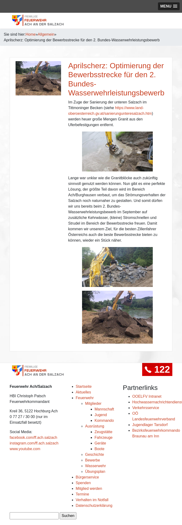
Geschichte (94, 454)
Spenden (83, 483)
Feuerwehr (85, 398)
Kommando (104, 420)
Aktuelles (83, 392)
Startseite (84, 386)
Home (31, 34)
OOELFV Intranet (146, 396)
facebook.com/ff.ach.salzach (33, 437)
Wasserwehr (95, 466)
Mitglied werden (89, 489)
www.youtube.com (25, 449)
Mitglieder (93, 403)
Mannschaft (104, 409)
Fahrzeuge (104, 437)
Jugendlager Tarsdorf (150, 425)
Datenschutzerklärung (94, 506)
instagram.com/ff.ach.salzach (34, 443)
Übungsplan (95, 472)
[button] (169, 6)
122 (157, 369)
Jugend (101, 415)
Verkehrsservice (145, 408)
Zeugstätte (103, 432)
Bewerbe (92, 460)
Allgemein (46, 34)
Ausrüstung (94, 426)
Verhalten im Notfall (92, 500)
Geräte (100, 443)
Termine (82, 494)
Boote (99, 449)
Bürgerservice (87, 477)
